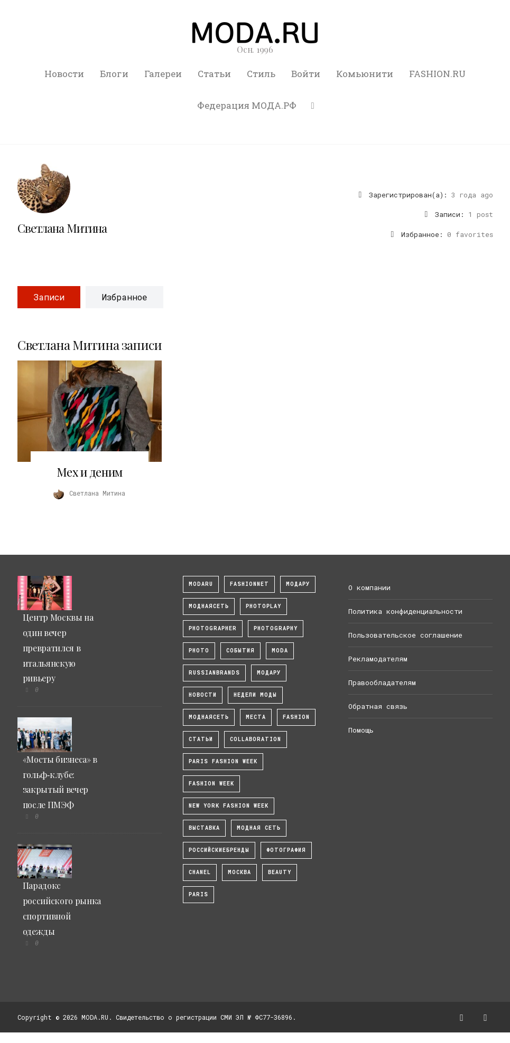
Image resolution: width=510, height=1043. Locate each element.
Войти (305, 74)
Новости (64, 74)
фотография (286, 850)
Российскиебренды (219, 850)
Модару (269, 672)
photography (276, 628)
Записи (48, 296)
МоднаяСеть (209, 606)
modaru (201, 584)
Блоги (114, 74)
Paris (198, 894)
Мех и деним (90, 472)
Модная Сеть (259, 827)
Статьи (214, 74)
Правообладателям (382, 682)
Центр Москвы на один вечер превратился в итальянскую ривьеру (58, 648)
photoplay (263, 606)
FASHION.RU (437, 74)
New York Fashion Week (228, 805)
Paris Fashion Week (223, 761)
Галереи (163, 74)
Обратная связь (377, 706)
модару (298, 584)
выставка (204, 827)
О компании (369, 587)
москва (239, 872)
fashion (296, 717)
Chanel (200, 872)
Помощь (361, 730)
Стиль (261, 74)
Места (256, 717)
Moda (280, 650)
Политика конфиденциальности (405, 611)
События (240, 650)
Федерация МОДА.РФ (246, 105)
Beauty (279, 872)
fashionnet (249, 584)
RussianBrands (214, 672)
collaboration (255, 739)
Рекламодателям (377, 658)
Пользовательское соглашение (405, 635)
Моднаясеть (209, 717)
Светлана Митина (62, 228)
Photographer (213, 628)
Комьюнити (364, 74)
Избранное (124, 296)
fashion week (211, 783)
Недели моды (255, 694)
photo (199, 650)
